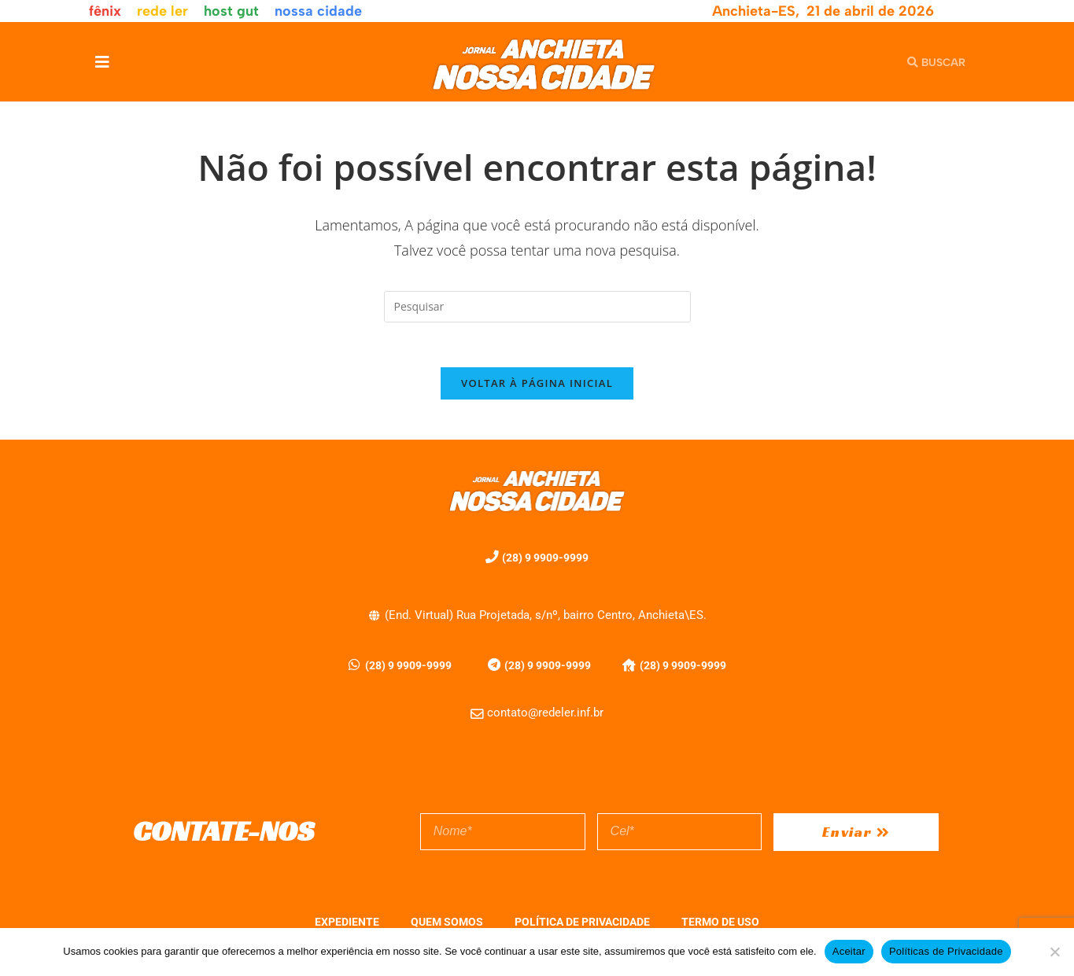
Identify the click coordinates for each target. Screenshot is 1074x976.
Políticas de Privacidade (946, 951)
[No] (1054, 951)
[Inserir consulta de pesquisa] (537, 306)
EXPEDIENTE (347, 924)
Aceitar (848, 951)
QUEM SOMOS (447, 924)
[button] (102, 62)
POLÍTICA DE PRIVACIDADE (582, 924)
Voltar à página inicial (537, 386)
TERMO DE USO (720, 924)
